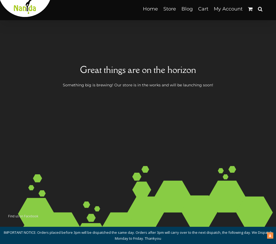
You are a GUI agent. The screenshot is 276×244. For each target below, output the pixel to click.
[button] (260, 8)
